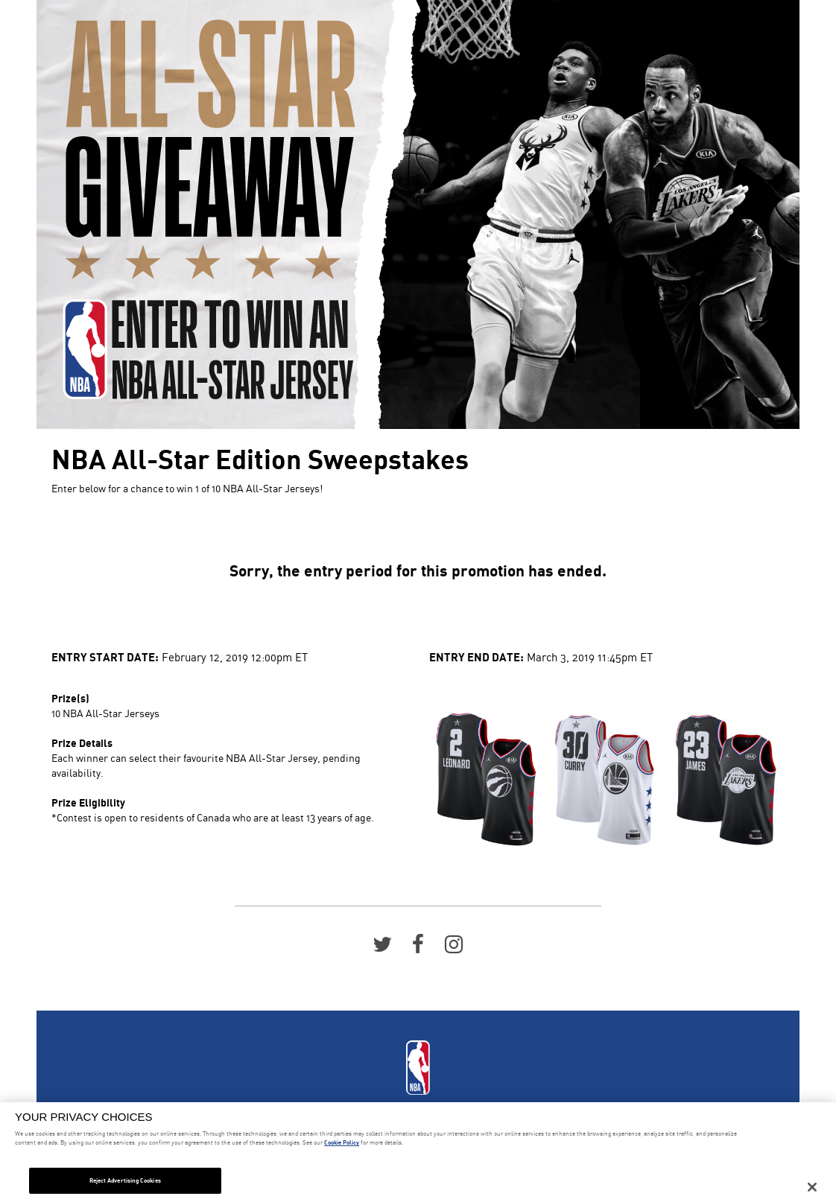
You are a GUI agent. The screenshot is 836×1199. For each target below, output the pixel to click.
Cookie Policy (341, 1142)
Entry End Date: (476, 656)
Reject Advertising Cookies (125, 1180)
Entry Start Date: (105, 656)
